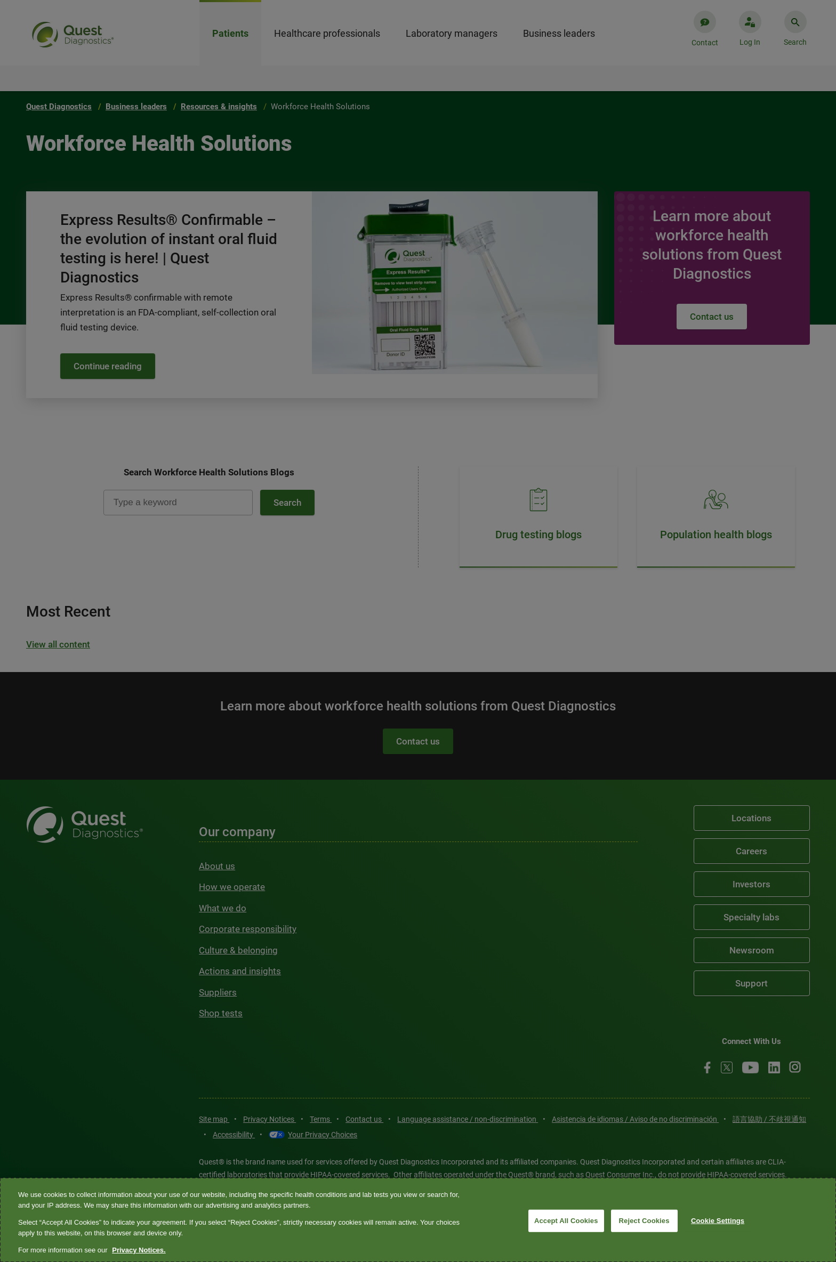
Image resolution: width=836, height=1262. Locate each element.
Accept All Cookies (566, 1221)
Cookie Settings (717, 1221)
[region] (418, 1220)
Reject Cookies (644, 1221)
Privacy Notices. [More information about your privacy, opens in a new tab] (138, 1250)
